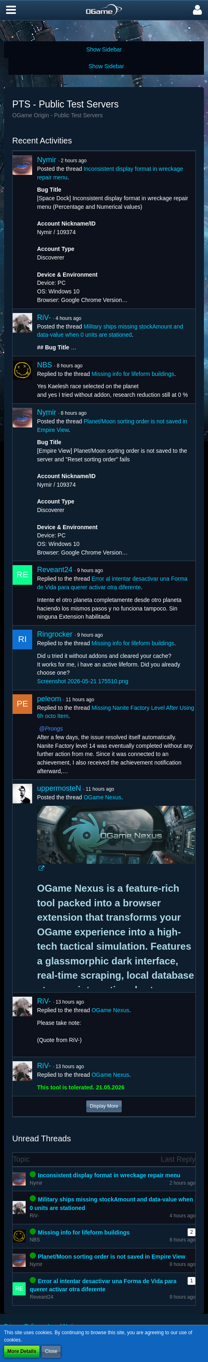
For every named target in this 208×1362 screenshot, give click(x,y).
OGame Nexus (102, 797)
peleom (49, 699)
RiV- (44, 317)
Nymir (46, 160)
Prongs (54, 728)
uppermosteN (59, 788)
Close (51, 1351)
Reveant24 (54, 570)
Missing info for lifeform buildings (133, 374)
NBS (44, 365)
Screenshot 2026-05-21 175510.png (82, 681)
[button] (11, 10)
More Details (21, 1351)
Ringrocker (54, 634)
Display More (104, 1106)
